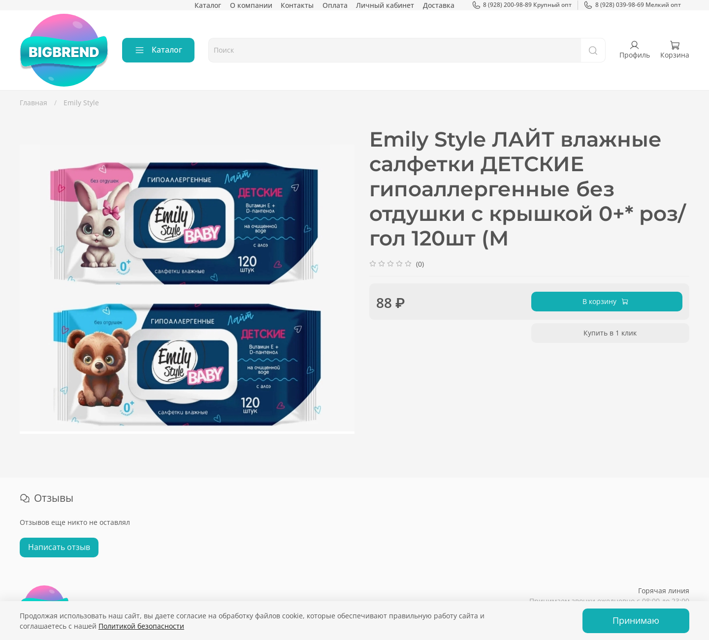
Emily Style (81, 102)
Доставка (438, 5)
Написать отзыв (59, 547)
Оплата (335, 5)
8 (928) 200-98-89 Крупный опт (522, 4)
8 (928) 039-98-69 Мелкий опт (632, 4)
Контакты (297, 5)
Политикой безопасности (141, 626)
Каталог (207, 5)
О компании (251, 5)
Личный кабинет (385, 5)
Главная (33, 102)
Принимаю (635, 620)
